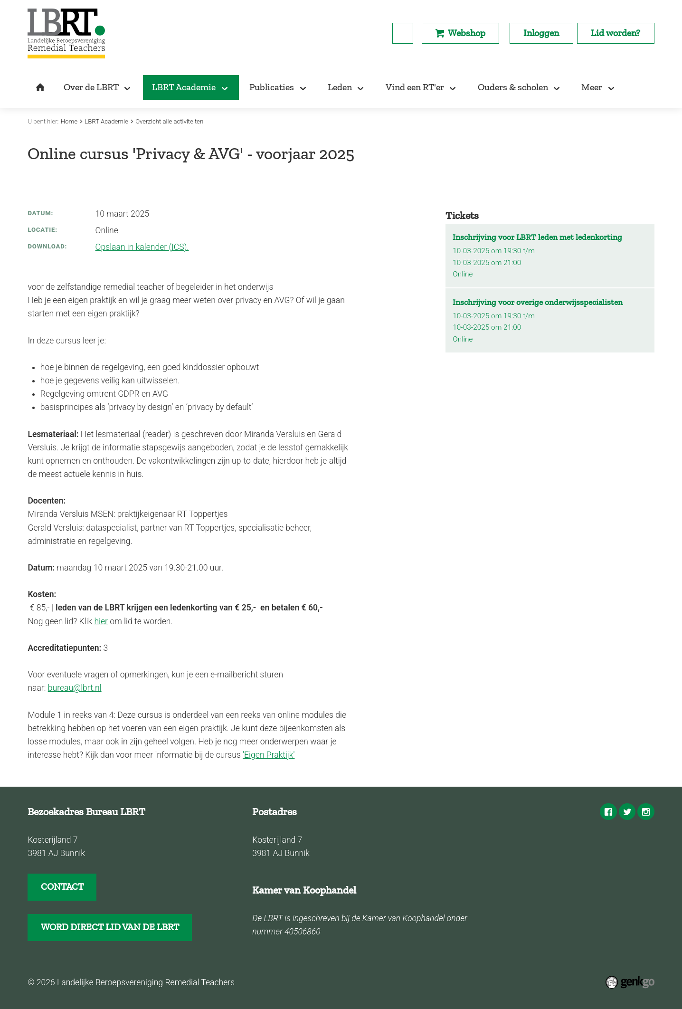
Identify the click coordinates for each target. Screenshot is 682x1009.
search (402, 33)
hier (101, 621)
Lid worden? (615, 32)
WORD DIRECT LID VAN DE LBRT (110, 927)
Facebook (608, 811)
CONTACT (62, 886)
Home (69, 121)
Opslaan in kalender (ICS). (142, 247)
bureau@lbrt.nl (75, 688)
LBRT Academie (106, 121)
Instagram (645, 811)
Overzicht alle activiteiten (169, 121)
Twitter (627, 811)
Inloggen (541, 32)
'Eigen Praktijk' (268, 755)
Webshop (466, 32)
